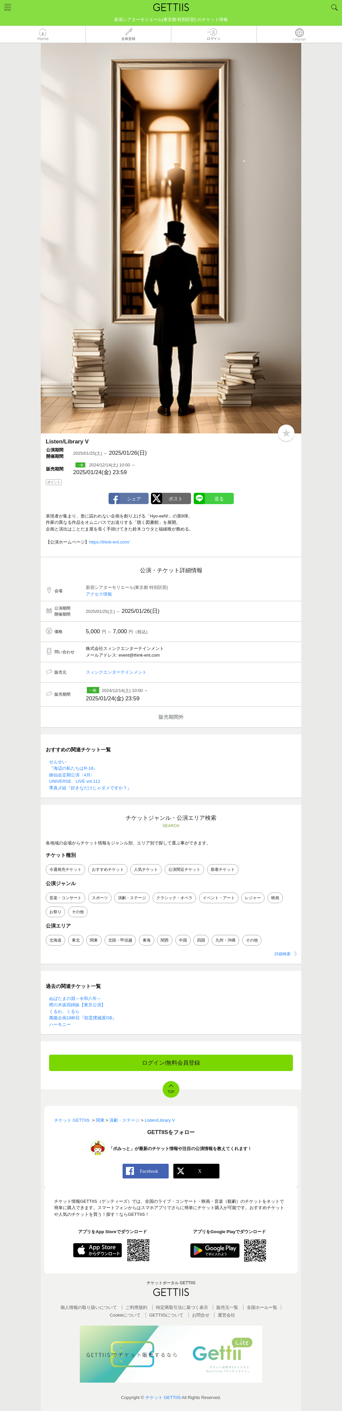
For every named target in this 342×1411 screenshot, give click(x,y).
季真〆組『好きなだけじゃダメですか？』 (90, 787)
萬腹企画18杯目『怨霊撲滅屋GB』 (83, 1017)
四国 (201, 940)
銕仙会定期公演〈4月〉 (72, 774)
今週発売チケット (65, 869)
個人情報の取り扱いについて (88, 1307)
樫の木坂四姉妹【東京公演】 (77, 1004)
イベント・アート (219, 898)
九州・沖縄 (225, 940)
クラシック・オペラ (174, 898)
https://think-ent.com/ (109, 542)
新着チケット (223, 869)
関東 (94, 940)
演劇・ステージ (132, 898)
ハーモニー (60, 1024)
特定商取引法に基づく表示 (182, 1307)
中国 (183, 940)
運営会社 (226, 1315)
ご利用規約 (136, 1307)
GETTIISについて (166, 1315)
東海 (147, 940)
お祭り (55, 912)
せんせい (57, 761)
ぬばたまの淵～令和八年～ (75, 998)
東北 (76, 940)
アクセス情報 (99, 594)
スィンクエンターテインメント (116, 672)
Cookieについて (125, 1315)
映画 (275, 898)
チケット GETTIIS (163, 1397)
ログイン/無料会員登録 (171, 1063)
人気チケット (146, 869)
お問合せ (200, 1315)
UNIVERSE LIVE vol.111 (74, 781)
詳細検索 (283, 954)
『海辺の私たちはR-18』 (73, 768)
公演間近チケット (184, 869)
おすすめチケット (108, 869)
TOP (171, 1092)
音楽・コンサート (65, 898)
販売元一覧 (227, 1307)
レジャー (253, 898)
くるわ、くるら (64, 1011)
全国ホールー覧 (262, 1307)
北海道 (55, 940)
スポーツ (100, 898)
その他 (78, 912)
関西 (165, 940)
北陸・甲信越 (120, 940)
